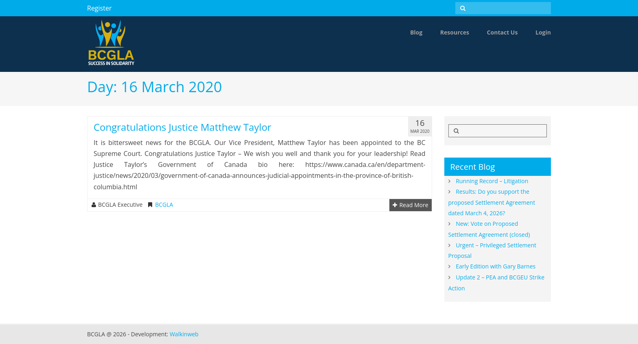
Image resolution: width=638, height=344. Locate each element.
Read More (410, 205)
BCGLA (164, 204)
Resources (454, 32)
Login (543, 32)
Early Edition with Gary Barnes (495, 266)
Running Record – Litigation (492, 181)
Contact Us (502, 32)
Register (99, 8)
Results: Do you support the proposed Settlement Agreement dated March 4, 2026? (491, 202)
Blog (416, 32)
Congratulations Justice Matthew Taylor (182, 127)
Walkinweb (184, 334)
